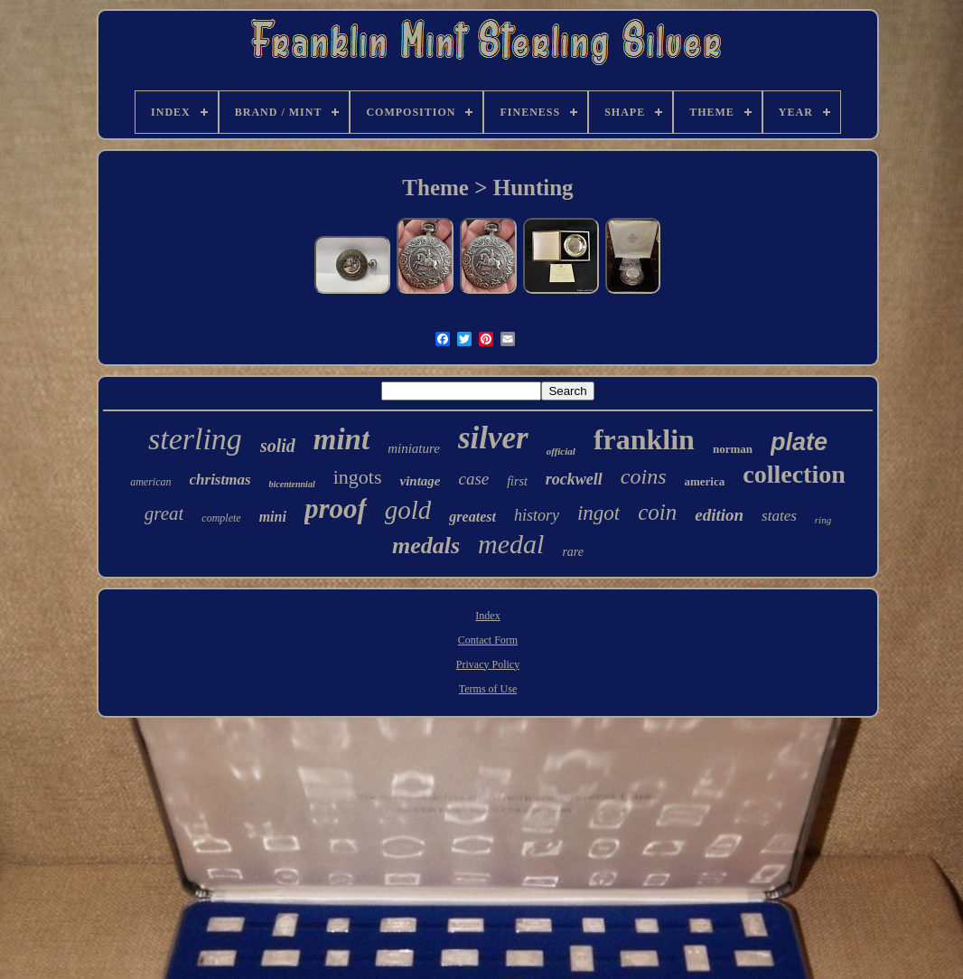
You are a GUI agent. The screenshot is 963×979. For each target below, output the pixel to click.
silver (493, 438)
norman (733, 449)
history (536, 515)
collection (794, 474)
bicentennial (292, 484)
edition (719, 514)
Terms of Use (488, 688)
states (779, 515)
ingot (598, 513)
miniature (414, 448)
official (561, 451)
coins (644, 476)
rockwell (574, 479)
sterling (195, 439)
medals (426, 545)
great (164, 513)
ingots (357, 477)
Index (487, 615)
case (473, 478)
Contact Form (488, 640)
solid (277, 446)
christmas (220, 479)
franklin (644, 439)
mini (272, 516)
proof (335, 508)
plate (799, 442)
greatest (472, 516)
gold (408, 509)
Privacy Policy (487, 664)
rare (573, 552)
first (517, 481)
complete (220, 518)
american (150, 481)
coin (657, 512)
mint (341, 439)
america (704, 481)
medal (511, 544)
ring (823, 519)
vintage (419, 481)
